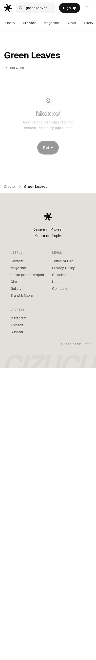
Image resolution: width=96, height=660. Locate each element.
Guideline (59, 275)
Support (17, 332)
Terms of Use (62, 261)
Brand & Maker (22, 295)
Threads (17, 325)
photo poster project (27, 275)
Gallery (16, 288)
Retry (48, 147)
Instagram (18, 318)
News (71, 23)
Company (59, 288)
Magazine (51, 23)
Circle (88, 23)
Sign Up (69, 8)
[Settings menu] (87, 8)
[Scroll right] (92, 23)
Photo (10, 23)
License (58, 281)
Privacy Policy (63, 268)
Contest (17, 261)
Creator (29, 23)
